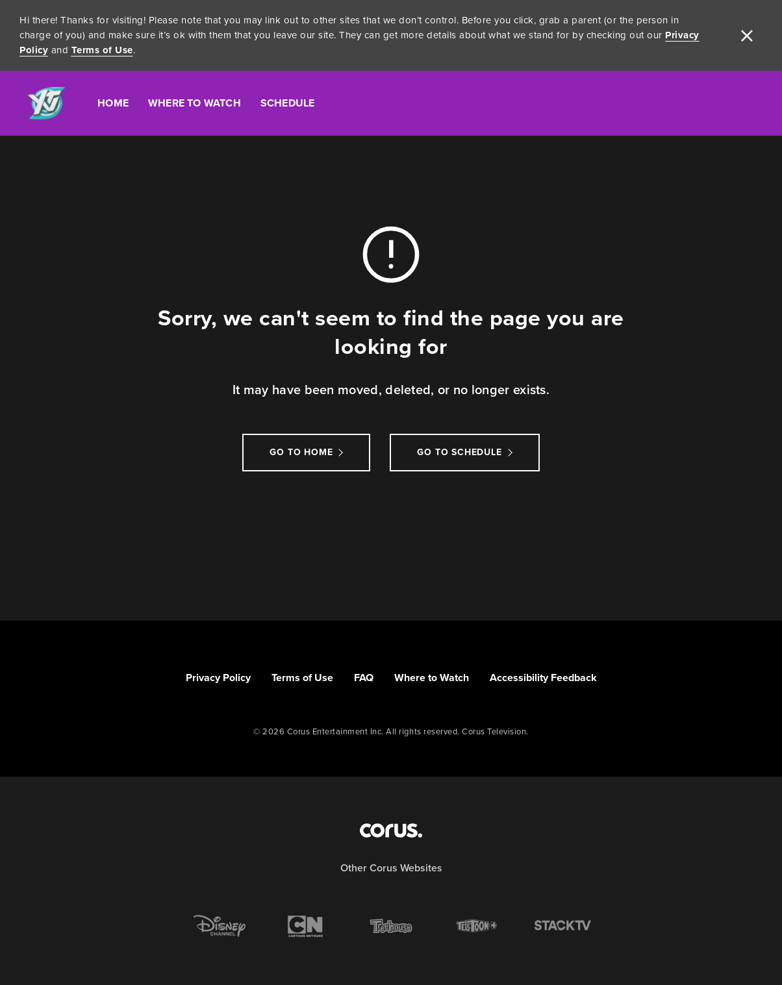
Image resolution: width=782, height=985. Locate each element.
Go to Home (301, 452)
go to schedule (459, 452)
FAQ (363, 677)
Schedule (287, 102)
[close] (747, 35)
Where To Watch (194, 102)
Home (113, 102)
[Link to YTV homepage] (46, 103)
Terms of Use (102, 50)
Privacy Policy (218, 677)
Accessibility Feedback (543, 677)
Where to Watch (431, 677)
